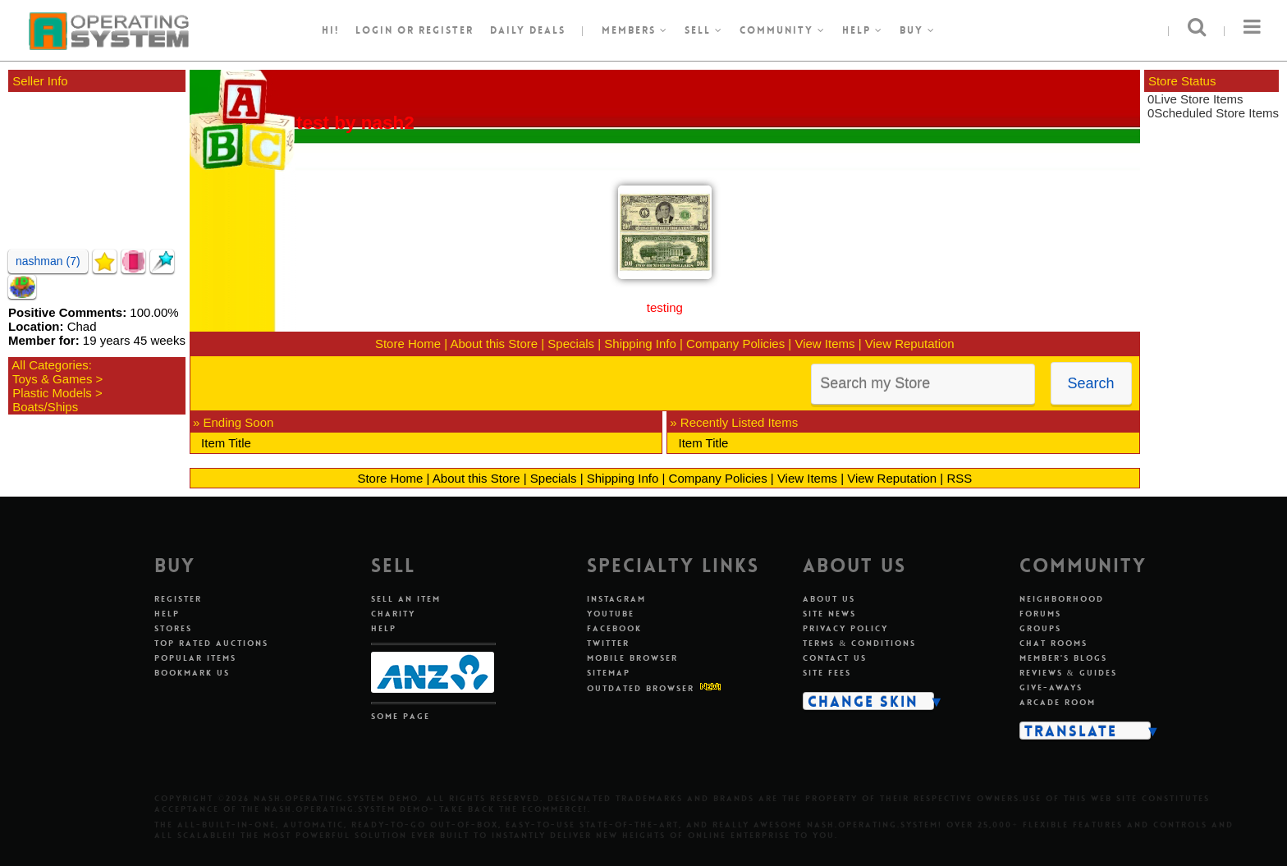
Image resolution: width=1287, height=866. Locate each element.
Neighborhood (1061, 598)
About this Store (494, 344)
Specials (570, 344)
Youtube (610, 613)
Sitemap (608, 672)
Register (178, 598)
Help (862, 30)
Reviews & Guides (1068, 672)
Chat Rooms (1053, 643)
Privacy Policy (845, 628)
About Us (829, 598)
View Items (824, 344)
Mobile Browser (632, 658)
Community (783, 30)
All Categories (49, 365)
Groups (1040, 628)
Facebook (614, 628)
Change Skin (863, 701)
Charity (393, 613)
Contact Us (835, 658)
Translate (1070, 731)
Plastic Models (52, 393)
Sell (704, 30)
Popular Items (195, 658)
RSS (959, 478)
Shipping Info (640, 344)
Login (374, 30)
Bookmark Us (192, 672)
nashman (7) (48, 261)
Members (635, 30)
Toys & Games (52, 379)
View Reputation (910, 344)
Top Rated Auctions (211, 643)
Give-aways (1051, 687)
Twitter (608, 643)
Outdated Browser (640, 688)
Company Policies (735, 344)
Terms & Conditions (859, 643)
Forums (1040, 613)
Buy (918, 30)
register (446, 30)
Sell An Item (406, 598)
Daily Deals (528, 30)
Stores (173, 628)
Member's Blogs (1063, 658)
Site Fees (827, 672)
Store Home (408, 344)
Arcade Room (1057, 702)
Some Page (400, 716)
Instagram (616, 598)
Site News (829, 613)
